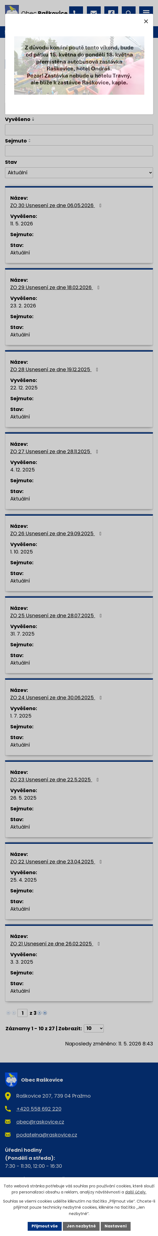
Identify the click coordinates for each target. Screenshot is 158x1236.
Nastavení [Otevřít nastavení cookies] (116, 1226)
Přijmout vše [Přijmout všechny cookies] (45, 1226)
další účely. (135, 1192)
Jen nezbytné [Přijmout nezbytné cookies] (81, 1226)
